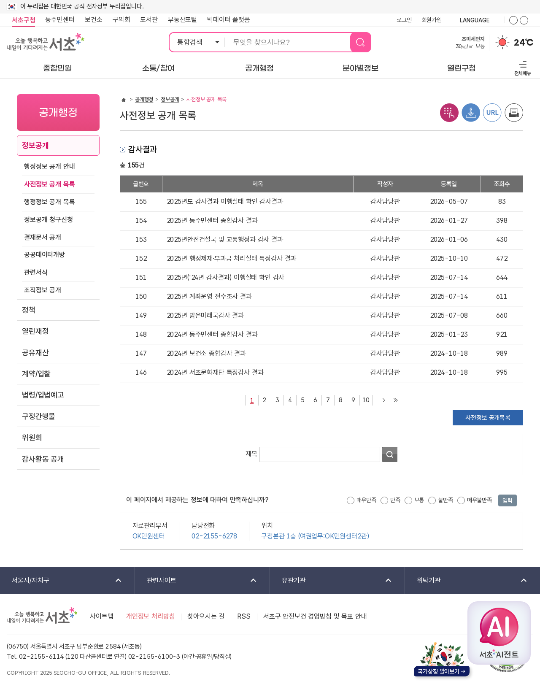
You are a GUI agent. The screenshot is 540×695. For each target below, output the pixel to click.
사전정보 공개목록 (487, 418)
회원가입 (432, 19)
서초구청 (23, 20)
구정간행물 (38, 416)
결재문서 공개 (42, 237)
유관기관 (331, 580)
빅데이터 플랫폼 (228, 20)
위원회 (32, 437)
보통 (419, 500)
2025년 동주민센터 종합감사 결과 (212, 220)
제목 (251, 454)
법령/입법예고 (43, 394)
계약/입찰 (36, 373)
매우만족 (366, 500)
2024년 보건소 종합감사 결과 (206, 353)
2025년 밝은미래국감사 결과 (205, 315)
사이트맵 (101, 616)
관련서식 (35, 272)
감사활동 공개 (43, 458)
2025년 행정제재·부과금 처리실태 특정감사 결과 (232, 258)
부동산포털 (182, 20)
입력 (507, 500)
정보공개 (35, 145)
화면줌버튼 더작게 (524, 20)
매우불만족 (479, 500)
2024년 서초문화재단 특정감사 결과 (215, 372)
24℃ (523, 42)
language (475, 20)
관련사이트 (196, 580)
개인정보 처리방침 (150, 616)
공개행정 (144, 99)
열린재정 (35, 331)
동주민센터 (57, 20)
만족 (395, 500)
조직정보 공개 (42, 290)
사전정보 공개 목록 (49, 184)
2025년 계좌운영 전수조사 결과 (209, 296)
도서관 (149, 20)
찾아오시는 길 (205, 616)
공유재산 (35, 352)
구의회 (121, 20)
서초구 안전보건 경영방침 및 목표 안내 (315, 616)
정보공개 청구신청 (48, 220)
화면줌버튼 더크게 (513, 20)
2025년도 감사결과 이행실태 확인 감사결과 (225, 201)
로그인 (404, 19)
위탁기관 (466, 580)
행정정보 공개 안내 (49, 166)
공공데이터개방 (44, 255)
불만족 (445, 500)
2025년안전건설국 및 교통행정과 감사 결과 (225, 239)
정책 (28, 310)
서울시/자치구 (61, 580)
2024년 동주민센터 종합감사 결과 (212, 334)
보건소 (94, 20)
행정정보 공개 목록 (49, 202)
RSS (244, 616)
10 (365, 399)
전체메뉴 (521, 66)
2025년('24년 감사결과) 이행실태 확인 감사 (226, 277)
